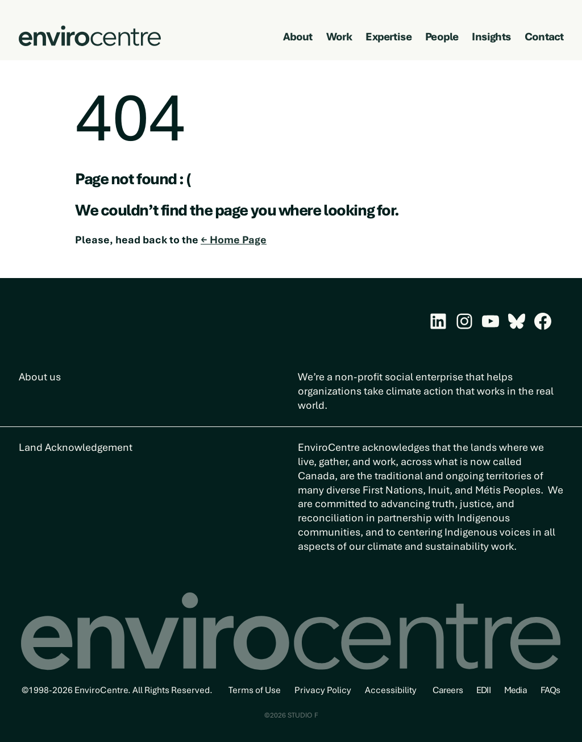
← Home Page (234, 239)
